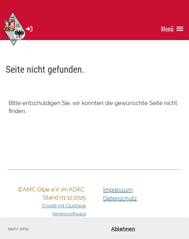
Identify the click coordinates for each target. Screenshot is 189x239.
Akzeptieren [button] (162, 229)
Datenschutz (120, 198)
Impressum (118, 189)
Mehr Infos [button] (18, 229)
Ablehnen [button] (123, 229)
